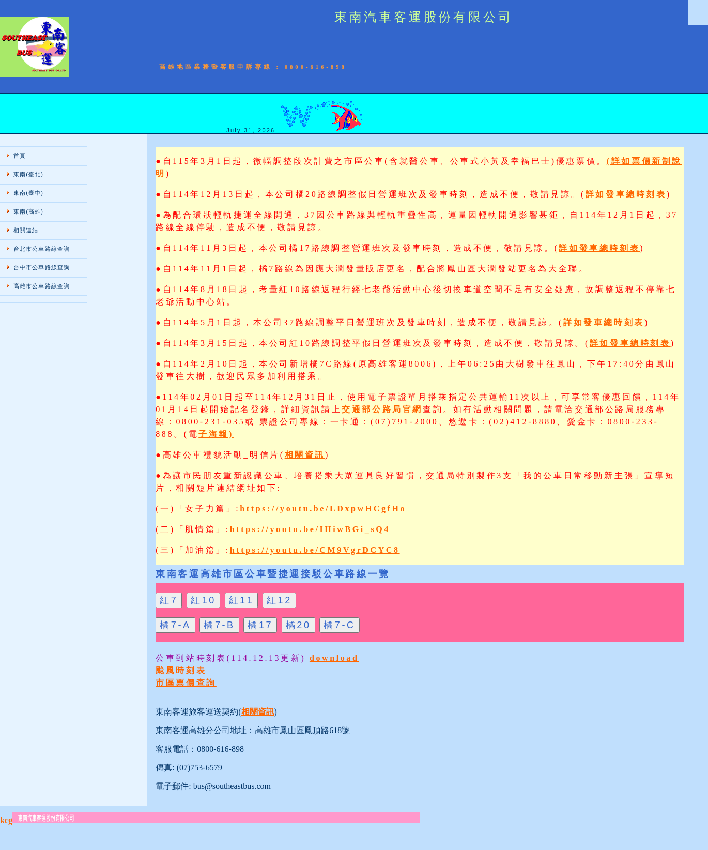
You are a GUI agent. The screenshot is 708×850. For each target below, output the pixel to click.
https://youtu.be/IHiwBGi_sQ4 (310, 529)
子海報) (216, 434)
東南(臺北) (28, 174)
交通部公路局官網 (382, 409)
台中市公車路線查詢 (41, 267)
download (334, 658)
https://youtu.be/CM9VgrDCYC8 (315, 549)
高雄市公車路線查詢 (41, 286)
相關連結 (25, 230)
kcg (6, 820)
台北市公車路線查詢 (41, 249)
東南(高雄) (28, 211)
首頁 (19, 156)
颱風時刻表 (181, 670)
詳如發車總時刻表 (626, 194)
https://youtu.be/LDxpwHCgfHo (323, 508)
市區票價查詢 (186, 682)
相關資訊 (305, 454)
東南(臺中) (28, 193)
